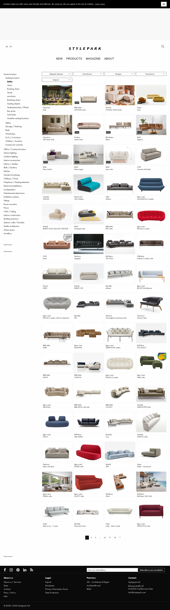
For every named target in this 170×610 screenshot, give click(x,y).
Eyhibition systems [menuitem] (11, 197)
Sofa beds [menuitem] (11, 115)
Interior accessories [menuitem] (12, 160)
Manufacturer (92, 74)
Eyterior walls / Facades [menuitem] (14, 222)
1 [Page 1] (87, 537)
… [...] (100, 537)
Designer (124, 74)
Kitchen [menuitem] (7, 171)
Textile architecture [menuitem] (11, 226)
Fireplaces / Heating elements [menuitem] (16, 182)
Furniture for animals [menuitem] (14, 145)
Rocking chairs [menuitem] (13, 89)
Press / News (10, 592)
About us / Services (12, 582)
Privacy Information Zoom (56, 589)
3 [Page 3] (95, 537)
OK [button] (163, 4)
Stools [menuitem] (9, 92)
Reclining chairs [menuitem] (13, 100)
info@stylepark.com (137, 592)
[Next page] (120, 538)
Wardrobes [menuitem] (10, 134)
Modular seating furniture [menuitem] (18, 118)
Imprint (48, 582)
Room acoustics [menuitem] (10, 204)
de (7, 46)
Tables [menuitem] (8, 123)
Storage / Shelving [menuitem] (13, 126)
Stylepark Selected (60, 74)
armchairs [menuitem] (11, 96)
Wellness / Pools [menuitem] (11, 178)
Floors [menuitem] (6, 208)
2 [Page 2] (91, 537)
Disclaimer (49, 585)
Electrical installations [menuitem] (13, 186)
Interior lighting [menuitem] (10, 153)
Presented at (155, 74)
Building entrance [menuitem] (11, 219)
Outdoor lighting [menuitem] (11, 156)
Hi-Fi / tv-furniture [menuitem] (13, 137)
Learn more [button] (100, 4)
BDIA (89, 589)
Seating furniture (12, 78)
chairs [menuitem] (9, 85)
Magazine (93, 58)
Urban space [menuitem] (9, 230)
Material (62, 80)
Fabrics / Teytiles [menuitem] (11, 164)
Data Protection (52, 592)
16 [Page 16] (105, 537)
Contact (7, 589)
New (59, 58)
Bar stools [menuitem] (11, 111)
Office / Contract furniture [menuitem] (15, 149)
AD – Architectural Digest (98, 582)
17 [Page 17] (110, 537)
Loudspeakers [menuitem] (9, 189)
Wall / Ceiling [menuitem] (10, 211)
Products (74, 58)
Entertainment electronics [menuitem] (14, 193)
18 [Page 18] (115, 537)
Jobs (6, 596)
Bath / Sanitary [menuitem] (10, 167)
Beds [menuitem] (7, 130)
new (45, 103)
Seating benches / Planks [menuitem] (18, 107)
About (109, 58)
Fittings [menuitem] (6, 200)
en (11, 46)
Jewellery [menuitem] (8, 233)
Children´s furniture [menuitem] (13, 141)
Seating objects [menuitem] (13, 104)
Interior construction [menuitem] (12, 215)
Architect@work (94, 585)
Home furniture (10, 74)
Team (6, 585)
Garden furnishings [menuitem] (12, 175)
